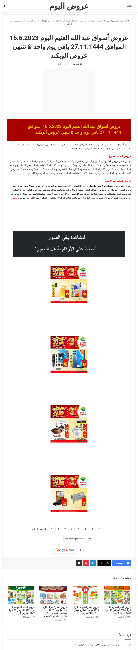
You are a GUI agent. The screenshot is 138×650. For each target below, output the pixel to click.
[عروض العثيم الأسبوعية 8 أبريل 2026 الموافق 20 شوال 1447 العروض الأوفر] (21, 595)
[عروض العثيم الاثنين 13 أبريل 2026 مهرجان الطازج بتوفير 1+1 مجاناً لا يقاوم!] (85, 595)
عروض (16, 197)
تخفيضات (126, 148)
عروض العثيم (96, 21)
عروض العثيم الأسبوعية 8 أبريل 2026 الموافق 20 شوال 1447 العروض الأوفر (21, 610)
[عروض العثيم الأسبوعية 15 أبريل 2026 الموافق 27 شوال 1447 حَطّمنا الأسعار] (117, 595)
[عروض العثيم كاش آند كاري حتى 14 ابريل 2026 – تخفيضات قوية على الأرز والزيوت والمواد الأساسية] (53, 595)
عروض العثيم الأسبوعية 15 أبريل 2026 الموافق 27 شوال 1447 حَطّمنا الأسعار (117, 610)
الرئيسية (124, 21)
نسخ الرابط (54, 538)
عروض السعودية (111, 21)
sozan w (76, 64)
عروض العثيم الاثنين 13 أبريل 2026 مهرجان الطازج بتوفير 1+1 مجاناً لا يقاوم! (86, 610)
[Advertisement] (69, 91)
